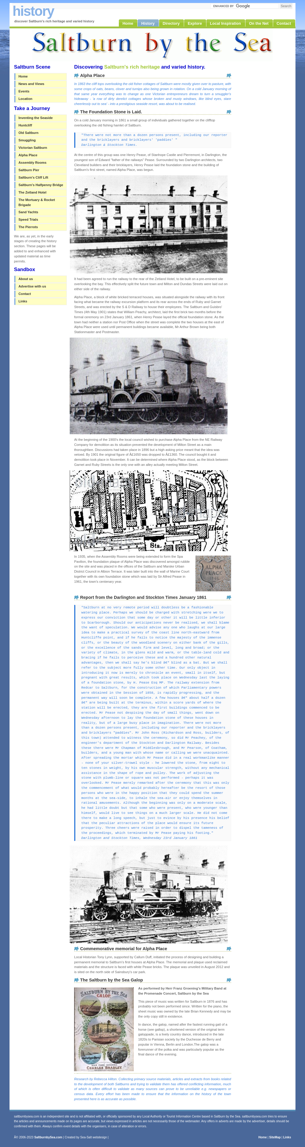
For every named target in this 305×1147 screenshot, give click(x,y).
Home (23, 76)
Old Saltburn (28, 133)
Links (22, 301)
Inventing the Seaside (35, 118)
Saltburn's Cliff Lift (33, 177)
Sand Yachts (28, 212)
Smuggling (27, 140)
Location (25, 99)
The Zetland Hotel (32, 192)
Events (23, 91)
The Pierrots (28, 227)
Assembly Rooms (32, 162)
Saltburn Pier (28, 170)
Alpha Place (27, 155)
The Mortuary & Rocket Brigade (36, 202)
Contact (24, 294)
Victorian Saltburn (32, 147)
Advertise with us (32, 286)
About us (25, 279)
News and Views (31, 84)
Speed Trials (28, 219)
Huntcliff (25, 125)
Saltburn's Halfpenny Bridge (40, 185)
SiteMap (275, 1137)
